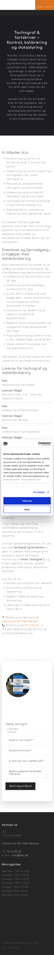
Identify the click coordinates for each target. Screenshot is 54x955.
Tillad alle (27, 501)
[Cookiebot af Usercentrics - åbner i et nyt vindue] (38, 444)
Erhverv (14, 729)
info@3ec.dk (20, 855)
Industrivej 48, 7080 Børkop (20, 621)
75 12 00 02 (31, 625)
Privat (13, 732)
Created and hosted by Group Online (20, 942)
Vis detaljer (39, 492)
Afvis (27, 509)
